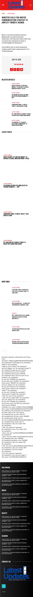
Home (3, 13)
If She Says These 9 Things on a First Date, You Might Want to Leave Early (20, 291)
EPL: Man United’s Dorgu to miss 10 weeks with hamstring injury (21, 114)
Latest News (11, 13)
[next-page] (6, 351)
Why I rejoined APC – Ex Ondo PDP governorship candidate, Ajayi (21, 304)
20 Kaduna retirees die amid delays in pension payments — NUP (20, 96)
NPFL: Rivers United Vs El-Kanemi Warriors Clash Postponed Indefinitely (20, 316)
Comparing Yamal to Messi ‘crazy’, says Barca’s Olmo (19, 105)
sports (14, 313)
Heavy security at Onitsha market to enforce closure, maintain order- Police (20, 87)
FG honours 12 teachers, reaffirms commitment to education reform (19, 123)
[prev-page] (3, 351)
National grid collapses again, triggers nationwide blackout (20, 342)
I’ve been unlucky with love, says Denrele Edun (21, 329)
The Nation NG (18, 64)
